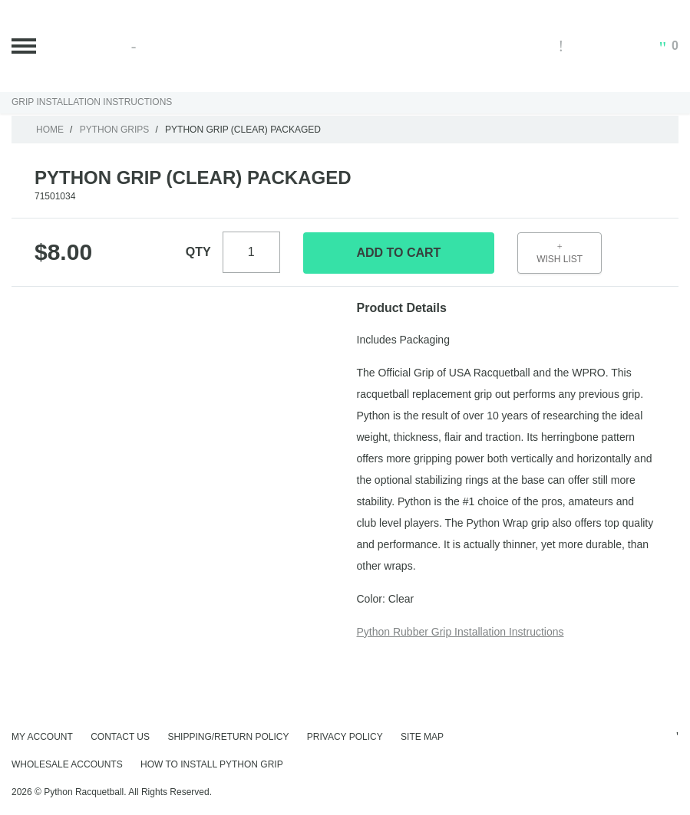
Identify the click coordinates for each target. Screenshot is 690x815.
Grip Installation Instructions (92, 102)
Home (50, 129)
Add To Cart (398, 252)
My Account (42, 736)
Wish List (559, 253)
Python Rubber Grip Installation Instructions (460, 632)
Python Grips (115, 129)
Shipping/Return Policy (228, 736)
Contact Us (120, 736)
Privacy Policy (345, 736)
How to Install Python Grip (211, 764)
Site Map (422, 736)
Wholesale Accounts (67, 764)
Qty (198, 251)
